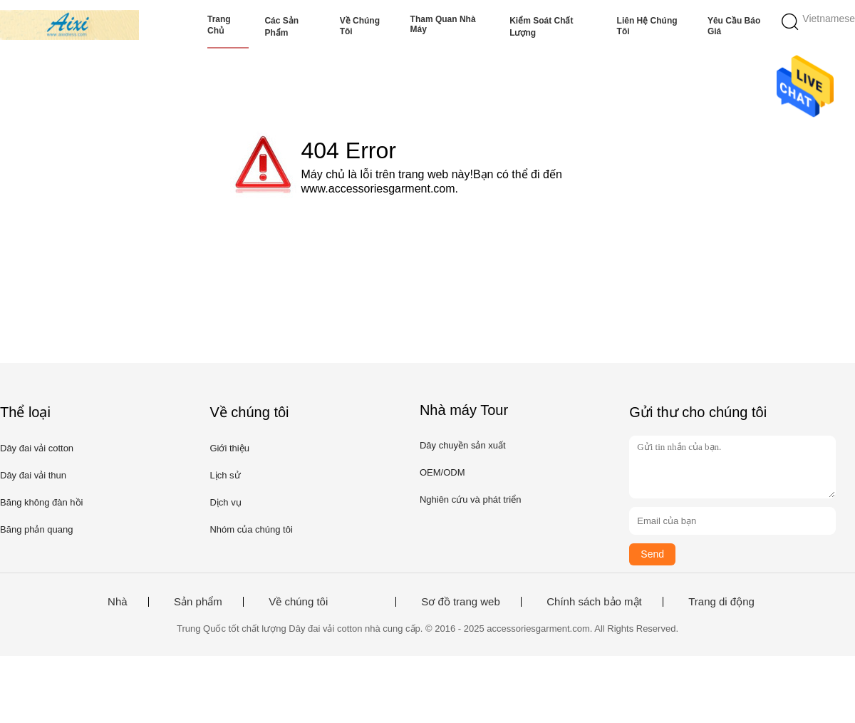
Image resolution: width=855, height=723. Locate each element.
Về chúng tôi (360, 26)
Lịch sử (224, 475)
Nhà (118, 602)
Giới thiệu (229, 448)
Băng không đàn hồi (41, 502)
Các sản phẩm (281, 27)
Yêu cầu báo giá (734, 26)
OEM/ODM (442, 472)
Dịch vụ (225, 502)
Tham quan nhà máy (443, 24)
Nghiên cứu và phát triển (470, 499)
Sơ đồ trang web (460, 602)
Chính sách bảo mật (594, 602)
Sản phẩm (198, 602)
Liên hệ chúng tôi (647, 26)
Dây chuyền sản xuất (463, 445)
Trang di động (721, 602)
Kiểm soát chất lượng (541, 27)
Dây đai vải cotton (36, 448)
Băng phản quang (36, 529)
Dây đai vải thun (33, 475)
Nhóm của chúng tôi (250, 529)
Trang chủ (219, 25)
